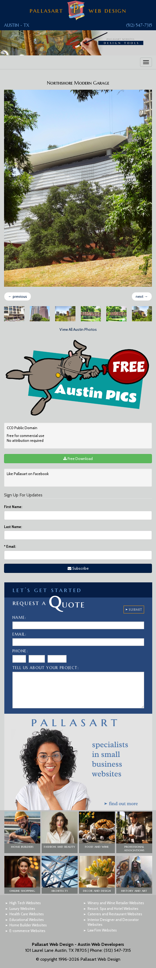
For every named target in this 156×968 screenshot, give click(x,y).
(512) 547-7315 (139, 25)
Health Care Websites (26, 914)
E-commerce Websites (27, 931)
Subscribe (78, 568)
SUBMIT (135, 609)
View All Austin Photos (78, 329)
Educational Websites (26, 919)
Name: (19, 617)
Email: (10, 546)
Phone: (20, 651)
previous (17, 296)
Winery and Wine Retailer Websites (116, 903)
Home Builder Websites (28, 925)
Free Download (78, 458)
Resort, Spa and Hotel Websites (113, 908)
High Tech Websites (25, 903)
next (142, 296)
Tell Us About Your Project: (45, 667)
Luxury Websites (22, 908)
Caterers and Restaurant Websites (115, 914)
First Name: (13, 507)
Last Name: (13, 527)
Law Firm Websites (102, 930)
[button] (22, 832)
